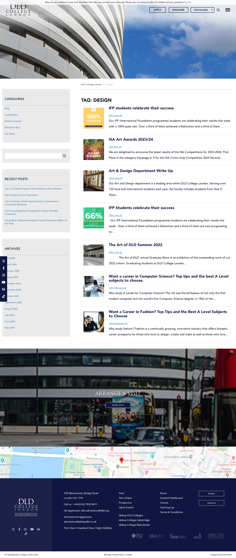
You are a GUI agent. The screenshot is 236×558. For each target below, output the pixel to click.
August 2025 (11, 308)
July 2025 (9, 315)
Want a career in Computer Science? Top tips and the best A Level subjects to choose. (168, 278)
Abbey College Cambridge (134, 520)
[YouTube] (32, 529)
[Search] (218, 9)
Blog (7, 108)
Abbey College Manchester (134, 525)
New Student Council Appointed (21, 195)
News (163, 493)
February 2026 (12, 270)
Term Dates (125, 498)
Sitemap (107, 554)
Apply (158, 10)
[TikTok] (26, 534)
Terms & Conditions (171, 512)
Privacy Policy (118, 554)
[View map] (118, 462)
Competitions (11, 114)
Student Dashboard (171, 498)
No (189, 2)
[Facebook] (19, 529)
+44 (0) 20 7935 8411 (85, 504)
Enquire (178, 10)
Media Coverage (13, 121)
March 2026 (11, 264)
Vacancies (211, 503)
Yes (186, 2)
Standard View (85, 528)
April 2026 (10, 258)
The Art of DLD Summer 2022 (135, 245)
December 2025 (13, 283)
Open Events (126, 507)
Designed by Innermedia (221, 554)
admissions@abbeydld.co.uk (80, 522)
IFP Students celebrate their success (141, 207)
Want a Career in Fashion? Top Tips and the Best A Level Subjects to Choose (168, 314)
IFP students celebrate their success (141, 108)
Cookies (128, 554)
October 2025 (12, 296)
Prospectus (125, 503)
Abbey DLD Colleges (131, 515)
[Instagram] (25, 529)
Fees (121, 493)
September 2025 (13, 302)
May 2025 (10, 327)
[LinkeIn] (38, 529)
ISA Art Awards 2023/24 (131, 139)
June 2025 (10, 321)
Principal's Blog (12, 127)
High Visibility (104, 528)
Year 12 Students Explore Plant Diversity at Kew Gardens (33, 188)
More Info (118, 405)
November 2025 (13, 289)
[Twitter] (13, 529)
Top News (10, 133)
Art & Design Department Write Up (141, 170)
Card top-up (167, 507)
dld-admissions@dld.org (95, 510)
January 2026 (11, 277)
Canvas (164, 503)
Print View (69, 528)
